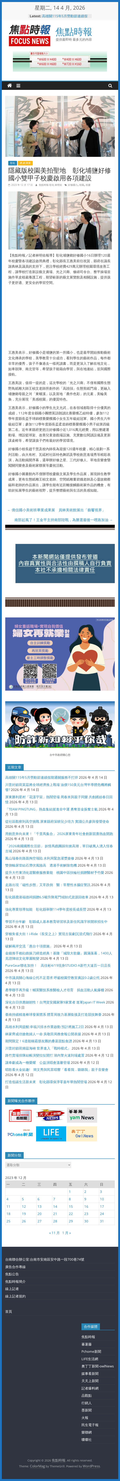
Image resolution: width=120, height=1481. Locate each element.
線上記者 (12, 1288)
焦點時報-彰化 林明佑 (51, 185)
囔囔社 (86, 1439)
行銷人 (86, 1403)
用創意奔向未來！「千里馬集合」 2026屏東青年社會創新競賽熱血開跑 (59, 833)
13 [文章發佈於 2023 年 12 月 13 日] (40, 1206)
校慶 (88, 185)
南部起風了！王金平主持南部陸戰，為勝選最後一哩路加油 (63, 519)
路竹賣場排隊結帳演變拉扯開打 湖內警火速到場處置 (44, 1055)
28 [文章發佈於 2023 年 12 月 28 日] (55, 1221)
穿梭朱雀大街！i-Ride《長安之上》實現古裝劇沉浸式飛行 (49, 934)
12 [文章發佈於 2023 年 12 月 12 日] (24, 1206)
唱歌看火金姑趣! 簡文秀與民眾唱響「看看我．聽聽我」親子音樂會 (56, 1069)
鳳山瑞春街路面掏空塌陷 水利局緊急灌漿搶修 (39, 858)
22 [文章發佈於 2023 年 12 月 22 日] (71, 1213)
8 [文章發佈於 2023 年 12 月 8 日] (70, 1199)
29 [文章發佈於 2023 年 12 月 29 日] (71, 1221)
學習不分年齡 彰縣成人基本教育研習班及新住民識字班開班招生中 (56, 921)
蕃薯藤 (86, 1344)
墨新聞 (86, 1410)
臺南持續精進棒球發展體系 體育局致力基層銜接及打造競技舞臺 (53, 1014)
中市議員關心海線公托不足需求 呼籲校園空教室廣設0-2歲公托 (52, 977)
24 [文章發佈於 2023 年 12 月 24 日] (102, 1213)
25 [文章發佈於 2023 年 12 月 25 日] (8, 1221)
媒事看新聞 (90, 1373)
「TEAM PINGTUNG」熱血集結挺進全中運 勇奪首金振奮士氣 (51, 809)
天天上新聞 (90, 1380)
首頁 (8, 1311)
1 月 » (66, 1232)
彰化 (12, 163)
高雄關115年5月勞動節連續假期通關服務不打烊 (64, 18)
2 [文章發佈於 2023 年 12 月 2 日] (85, 1191)
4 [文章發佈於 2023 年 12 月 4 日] (7, 1199)
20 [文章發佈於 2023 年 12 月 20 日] (40, 1213)
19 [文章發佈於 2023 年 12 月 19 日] (24, 1213)
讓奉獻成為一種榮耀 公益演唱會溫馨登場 (37, 1062)
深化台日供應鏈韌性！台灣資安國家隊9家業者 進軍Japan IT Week (55, 1002)
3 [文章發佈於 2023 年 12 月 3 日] (101, 1191)
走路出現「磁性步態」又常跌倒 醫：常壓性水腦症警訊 (48, 884)
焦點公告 (12, 1274)
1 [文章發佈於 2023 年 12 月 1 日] (70, 1191)
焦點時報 (73, 31)
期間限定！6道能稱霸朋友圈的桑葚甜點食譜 (38, 1041)
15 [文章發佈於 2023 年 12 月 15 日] (71, 1206)
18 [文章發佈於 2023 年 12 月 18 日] (8, 1213)
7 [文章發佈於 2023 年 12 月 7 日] (54, 1199)
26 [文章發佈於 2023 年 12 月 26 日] (24, 1221)
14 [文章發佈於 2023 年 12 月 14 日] (55, 1206)
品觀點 (86, 1395)
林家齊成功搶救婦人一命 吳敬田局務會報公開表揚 (43, 1034)
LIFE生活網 (89, 1359)
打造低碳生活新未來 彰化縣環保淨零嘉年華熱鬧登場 (46, 1081)
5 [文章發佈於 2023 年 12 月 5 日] (23, 1199)
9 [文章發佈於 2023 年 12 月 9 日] (85, 1199)
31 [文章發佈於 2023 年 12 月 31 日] (102, 1221)
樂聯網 (86, 1432)
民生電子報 (90, 1424)
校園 (81, 185)
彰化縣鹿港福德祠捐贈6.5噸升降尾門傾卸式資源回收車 (46, 897)
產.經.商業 (25, 163)
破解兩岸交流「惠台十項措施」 (29, 946)
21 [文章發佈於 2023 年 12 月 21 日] (55, 1213)
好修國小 (73, 185)
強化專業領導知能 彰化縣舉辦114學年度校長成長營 (45, 909)
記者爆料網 (90, 1388)
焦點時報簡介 (15, 1281)
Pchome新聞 (91, 1351)
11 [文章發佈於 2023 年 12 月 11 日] (8, 1206)
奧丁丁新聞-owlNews (97, 1366)
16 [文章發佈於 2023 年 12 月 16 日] (86, 1206)
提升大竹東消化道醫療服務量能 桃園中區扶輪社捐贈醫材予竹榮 (54, 872)
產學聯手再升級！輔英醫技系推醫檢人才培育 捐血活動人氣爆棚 (54, 990)
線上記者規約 (15, 1296)
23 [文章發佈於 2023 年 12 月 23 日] (86, 1213)
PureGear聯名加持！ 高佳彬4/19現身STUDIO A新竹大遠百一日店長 (58, 965)
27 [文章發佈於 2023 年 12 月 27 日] (40, 1221)
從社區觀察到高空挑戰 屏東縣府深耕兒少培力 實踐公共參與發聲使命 (57, 821)
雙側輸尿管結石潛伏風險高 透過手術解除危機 (41, 865)
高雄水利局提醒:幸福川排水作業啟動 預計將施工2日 (44, 1026)
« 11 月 (54, 1232)
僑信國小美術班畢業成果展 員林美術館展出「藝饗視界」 (56, 509)
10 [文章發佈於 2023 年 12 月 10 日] (102, 1199)
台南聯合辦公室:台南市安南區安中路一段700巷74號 (44, 1259)
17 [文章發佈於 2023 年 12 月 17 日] (102, 1206)
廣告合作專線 (15, 1266)
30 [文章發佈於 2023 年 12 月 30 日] (86, 1221)
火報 (84, 1417)
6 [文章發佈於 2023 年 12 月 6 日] (39, 1199)
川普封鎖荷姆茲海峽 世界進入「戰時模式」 (38, 1048)
